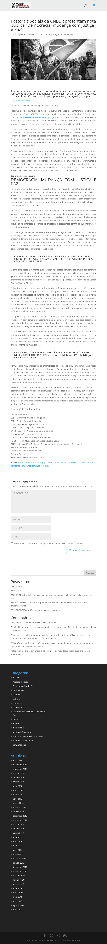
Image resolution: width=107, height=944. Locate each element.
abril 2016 (17, 901)
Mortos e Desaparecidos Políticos (28, 736)
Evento (16, 719)
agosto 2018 (18, 781)
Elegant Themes (45, 940)
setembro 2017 (20, 828)
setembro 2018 (20, 777)
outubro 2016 (19, 875)
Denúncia (17, 703)
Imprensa (17, 723)
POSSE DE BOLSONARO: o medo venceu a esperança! (35, 610)
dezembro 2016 (20, 867)
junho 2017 (18, 841)
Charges (16, 694)
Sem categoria (19, 745)
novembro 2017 (20, 820)
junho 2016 (18, 892)
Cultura (16, 699)
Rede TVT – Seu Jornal (23, 740)
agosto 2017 (18, 833)
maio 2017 (17, 845)
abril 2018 (17, 799)
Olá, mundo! (16, 586)
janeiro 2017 (18, 862)
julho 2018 (17, 786)
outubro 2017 (19, 824)
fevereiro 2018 (19, 807)
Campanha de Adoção (23, 686)
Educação (17, 707)
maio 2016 (17, 897)
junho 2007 (18, 909)
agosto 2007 (18, 905)
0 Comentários (68, 34)
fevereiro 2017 (19, 858)
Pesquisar (90, 573)
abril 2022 (17, 760)
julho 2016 (17, 888)
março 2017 (18, 854)
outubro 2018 (19, 773)
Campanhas (18, 690)
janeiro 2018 (18, 811)
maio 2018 (17, 794)
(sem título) (16, 590)
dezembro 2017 (20, 816)
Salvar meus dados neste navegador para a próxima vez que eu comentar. (48, 543)
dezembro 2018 (20, 764)
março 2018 (18, 803)
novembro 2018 (20, 769)
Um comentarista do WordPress (25, 622)
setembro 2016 (20, 880)
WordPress (77, 940)
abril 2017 (17, 850)
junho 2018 (18, 790)
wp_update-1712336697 (25, 34)
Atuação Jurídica (20, 682)
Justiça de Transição (22, 732)
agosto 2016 (18, 884)
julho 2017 (17, 837)
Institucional (18, 727)
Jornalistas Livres (22, 100)
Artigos (56, 34)
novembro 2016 (20, 871)
